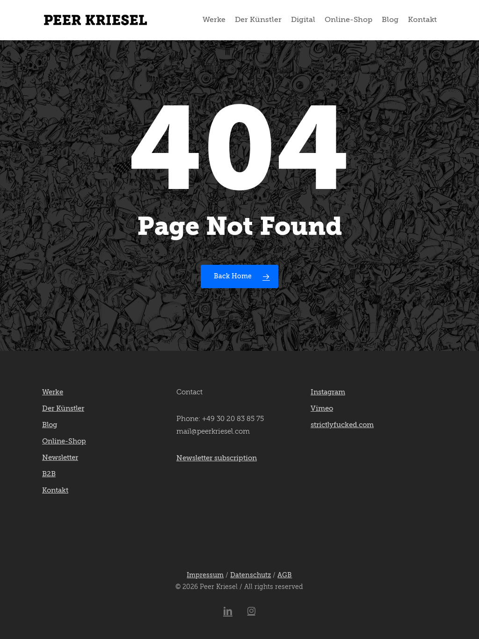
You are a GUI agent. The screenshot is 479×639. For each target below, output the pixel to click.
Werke (52, 392)
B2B (49, 474)
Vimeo (322, 408)
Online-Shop (64, 441)
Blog (49, 424)
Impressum (205, 575)
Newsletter (60, 457)
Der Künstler (63, 408)
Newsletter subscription (216, 458)
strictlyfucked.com (342, 424)
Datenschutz (250, 575)
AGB (284, 575)
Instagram (328, 392)
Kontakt (55, 490)
